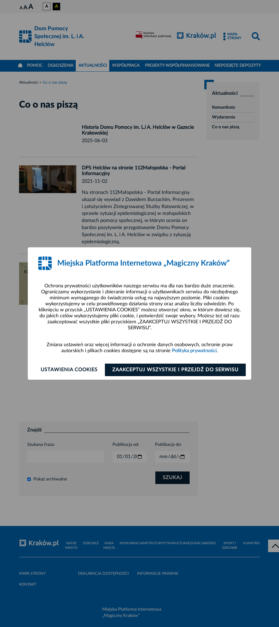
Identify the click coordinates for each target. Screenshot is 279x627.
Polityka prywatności (194, 350)
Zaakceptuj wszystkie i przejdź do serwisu (175, 369)
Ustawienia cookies (69, 369)
